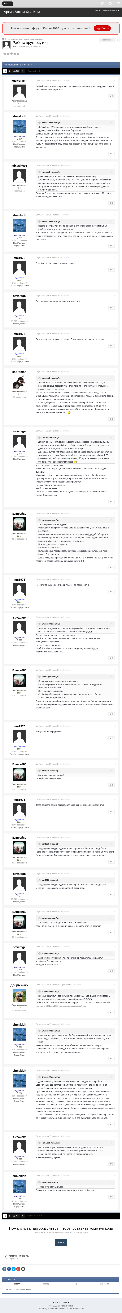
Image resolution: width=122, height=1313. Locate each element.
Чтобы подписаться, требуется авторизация (24, 39)
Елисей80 (19, 513)
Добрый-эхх (19, 985)
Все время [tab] (104, 1284)
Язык (56, 1302)
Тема (65, 1302)
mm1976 (19, 257)
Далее (16, 71)
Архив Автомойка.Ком (22, 12)
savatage (19, 295)
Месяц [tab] (46, 1284)
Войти (61, 1242)
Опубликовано (49, 81)
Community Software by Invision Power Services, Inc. (60, 1308)
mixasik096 (24, 46)
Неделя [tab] (17, 1284)
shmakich (19, 116)
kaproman (19, 371)
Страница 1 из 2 (34, 71)
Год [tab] (75, 1284)
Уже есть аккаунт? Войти (107, 10)
